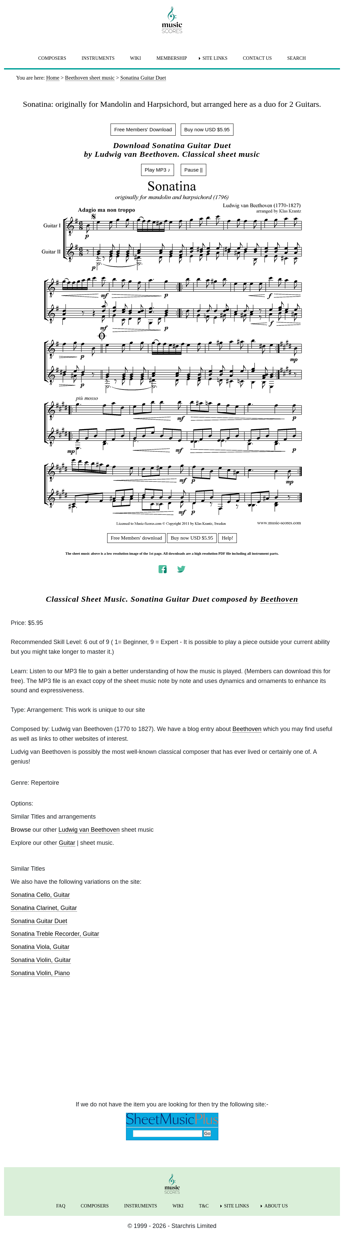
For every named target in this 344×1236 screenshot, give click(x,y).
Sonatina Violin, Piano (40, 973)
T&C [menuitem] (204, 1205)
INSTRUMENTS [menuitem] (98, 58)
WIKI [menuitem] (135, 58)
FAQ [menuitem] (60, 1205)
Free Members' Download (143, 129)
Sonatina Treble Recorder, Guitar (55, 933)
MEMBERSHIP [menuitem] (172, 58)
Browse (21, 829)
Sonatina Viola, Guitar (40, 947)
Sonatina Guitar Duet (39, 921)
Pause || (193, 170)
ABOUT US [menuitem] (276, 1205)
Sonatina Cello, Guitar (40, 894)
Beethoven (279, 599)
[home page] (172, 20)
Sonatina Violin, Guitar (41, 960)
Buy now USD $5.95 (207, 129)
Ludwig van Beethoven (89, 829)
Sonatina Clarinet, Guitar (44, 908)
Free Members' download (136, 538)
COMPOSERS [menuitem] (52, 58)
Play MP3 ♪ (157, 170)
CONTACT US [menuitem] (257, 58)
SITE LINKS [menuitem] (215, 58)
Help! (227, 538)
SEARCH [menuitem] (296, 58)
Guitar (67, 842)
